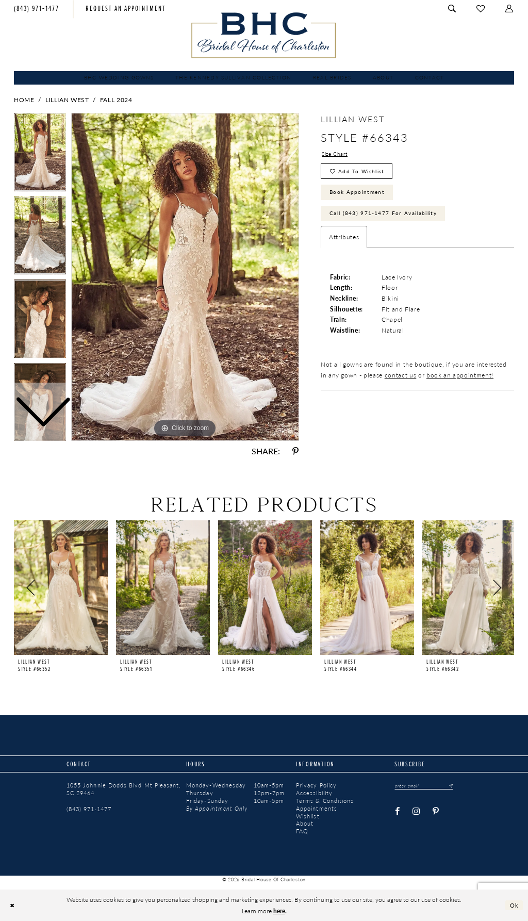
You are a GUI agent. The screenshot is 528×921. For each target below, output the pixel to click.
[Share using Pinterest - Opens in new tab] (295, 451)
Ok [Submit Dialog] (514, 905)
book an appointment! (459, 383)
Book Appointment (363, 196)
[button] (510, 9)
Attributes (344, 245)
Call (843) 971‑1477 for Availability (392, 220)
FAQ (302, 831)
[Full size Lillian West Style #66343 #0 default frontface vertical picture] (185, 276)
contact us (401, 383)
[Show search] (453, 9)
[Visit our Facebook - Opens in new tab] (397, 812)
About (305, 823)
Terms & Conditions (325, 800)
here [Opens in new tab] (279, 910)
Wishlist (308, 816)
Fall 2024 (116, 99)
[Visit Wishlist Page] (481, 9)
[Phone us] (37, 9)
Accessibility (314, 793)
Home (24, 99)
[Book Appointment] (126, 9)
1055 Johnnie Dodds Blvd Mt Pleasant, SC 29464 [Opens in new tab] (123, 789)
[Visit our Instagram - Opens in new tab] (416, 812)
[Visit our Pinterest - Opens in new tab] (436, 812)
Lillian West (67, 99)
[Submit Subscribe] (455, 786)
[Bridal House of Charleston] (264, 35)
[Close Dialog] (13, 905)
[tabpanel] (185, 276)
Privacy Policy (316, 785)
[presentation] (61, 587)
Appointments (316, 808)
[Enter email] (427, 786)
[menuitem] (37, 9)
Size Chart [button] (337, 154)
